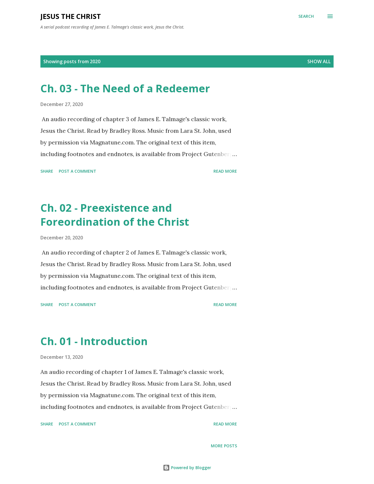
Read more (225, 171)
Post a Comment (77, 171)
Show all (319, 61)
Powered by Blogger (187, 467)
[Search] (306, 16)
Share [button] (46, 171)
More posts (224, 445)
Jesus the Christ (70, 16)
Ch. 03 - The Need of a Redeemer (125, 88)
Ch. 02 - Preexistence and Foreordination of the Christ (114, 215)
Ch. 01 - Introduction (94, 341)
